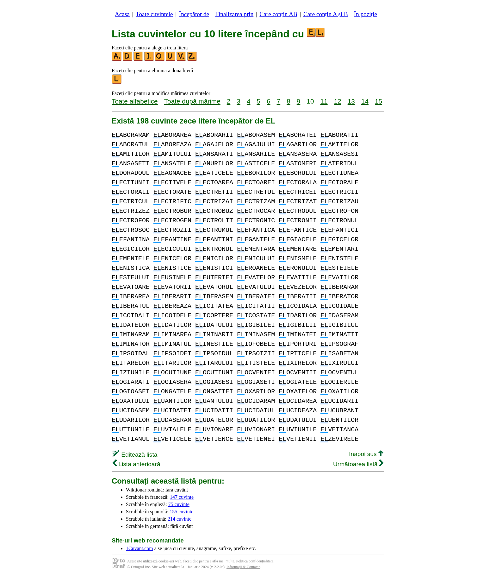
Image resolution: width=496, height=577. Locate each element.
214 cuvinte (179, 519)
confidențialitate (261, 561)
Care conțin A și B (325, 14)
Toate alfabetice (135, 101)
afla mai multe (223, 561)
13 (351, 101)
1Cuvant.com (139, 548)
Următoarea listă (358, 464)
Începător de (194, 14)
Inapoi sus (366, 454)
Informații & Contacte (243, 567)
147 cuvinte (182, 497)
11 (323, 101)
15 (378, 101)
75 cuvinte (178, 504)
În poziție (365, 14)
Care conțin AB (278, 14)
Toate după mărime (192, 101)
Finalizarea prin (234, 14)
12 (337, 101)
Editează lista (135, 454)
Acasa (122, 14)
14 (365, 101)
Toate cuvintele (154, 14)
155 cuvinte (181, 511)
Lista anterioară (136, 464)
